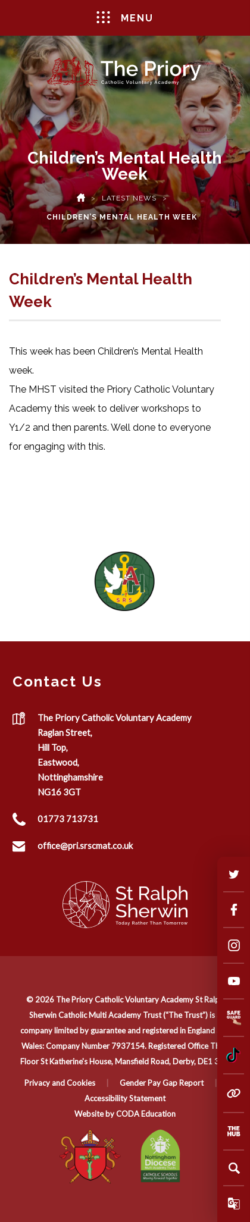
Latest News (129, 198)
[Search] (234, 1167)
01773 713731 (68, 818)
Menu (125, 17)
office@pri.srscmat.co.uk (85, 845)
